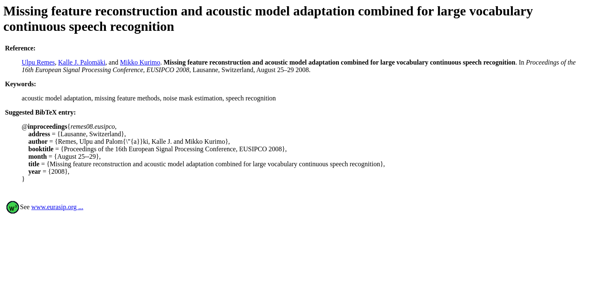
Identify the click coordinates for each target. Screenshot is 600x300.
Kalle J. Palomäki (81, 62)
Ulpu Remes (38, 62)
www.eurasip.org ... (57, 206)
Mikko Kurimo (140, 62)
